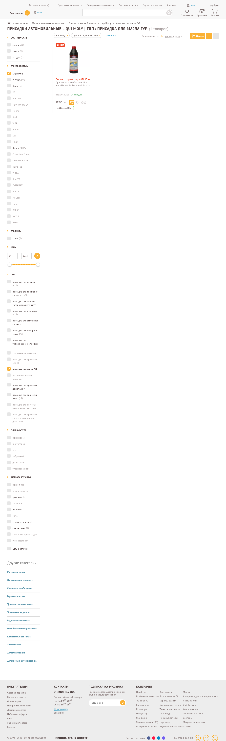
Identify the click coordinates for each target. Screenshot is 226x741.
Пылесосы (188, 723)
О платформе (14, 698)
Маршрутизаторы (169, 715)
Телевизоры (142, 697)
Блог (9, 715)
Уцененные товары (17, 720)
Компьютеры (142, 702)
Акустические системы (171, 723)
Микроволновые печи (194, 719)
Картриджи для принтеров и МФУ (200, 693)
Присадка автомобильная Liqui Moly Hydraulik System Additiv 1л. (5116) (73, 85)
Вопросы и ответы (16, 694)
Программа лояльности (19, 702)
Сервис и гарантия (16, 689)
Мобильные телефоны (147, 693)
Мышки (186, 689)
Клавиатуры (166, 710)
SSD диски (141, 715)
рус (217, 5)
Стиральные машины (193, 710)
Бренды (11, 724)
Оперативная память (170, 702)
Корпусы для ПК (168, 697)
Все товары (16, 13)
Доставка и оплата (16, 707)
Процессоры (142, 710)
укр (212, 5)
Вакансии (59, 709)
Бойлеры (187, 715)
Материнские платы (146, 723)
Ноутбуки (141, 689)
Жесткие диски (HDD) (147, 719)
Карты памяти (190, 697)
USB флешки (189, 702)
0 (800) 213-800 (65, 689)
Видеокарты (166, 689)
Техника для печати (170, 706)
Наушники (165, 719)
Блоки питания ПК (169, 693)
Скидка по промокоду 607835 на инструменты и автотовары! (73, 81)
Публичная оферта (17, 711)
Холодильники (190, 706)
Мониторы (141, 706)
